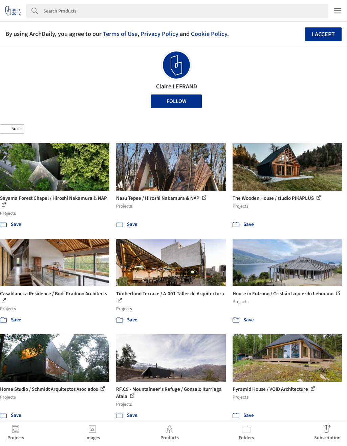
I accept (323, 34)
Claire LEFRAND (176, 86)
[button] (12, 129)
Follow (177, 101)
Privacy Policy (159, 33)
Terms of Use (120, 33)
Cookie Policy (209, 33)
